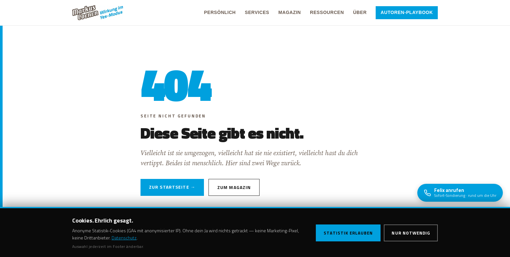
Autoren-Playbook (407, 12)
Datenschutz (124, 237)
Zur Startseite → (172, 186)
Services (257, 12)
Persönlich (219, 12)
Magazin (289, 12)
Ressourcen (327, 12)
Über (360, 12)
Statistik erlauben (348, 233)
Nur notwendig (411, 233)
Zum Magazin (234, 187)
